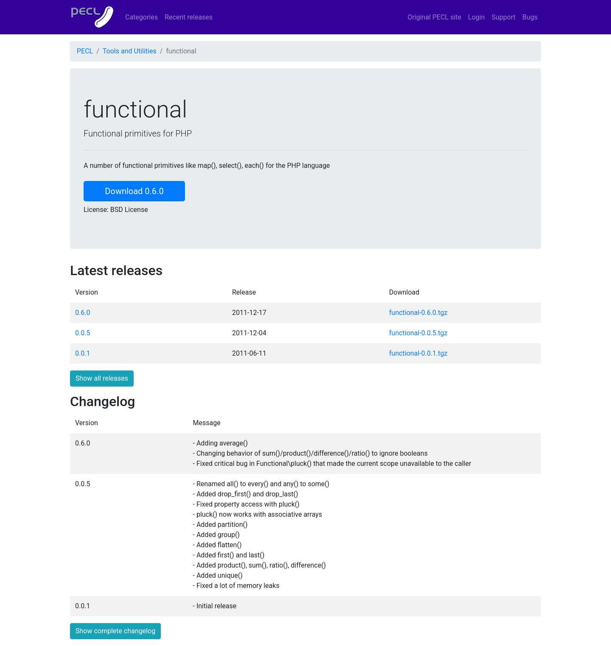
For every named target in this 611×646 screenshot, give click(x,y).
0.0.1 (82, 353)
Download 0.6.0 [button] (134, 191)
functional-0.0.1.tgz (418, 353)
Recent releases (189, 17)
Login (476, 17)
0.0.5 (82, 333)
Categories (141, 17)
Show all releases (102, 378)
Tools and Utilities (130, 51)
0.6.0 (82, 313)
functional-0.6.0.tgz (418, 313)
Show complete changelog (115, 631)
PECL (85, 51)
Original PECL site (434, 17)
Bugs (530, 17)
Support (504, 17)
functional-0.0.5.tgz (418, 333)
